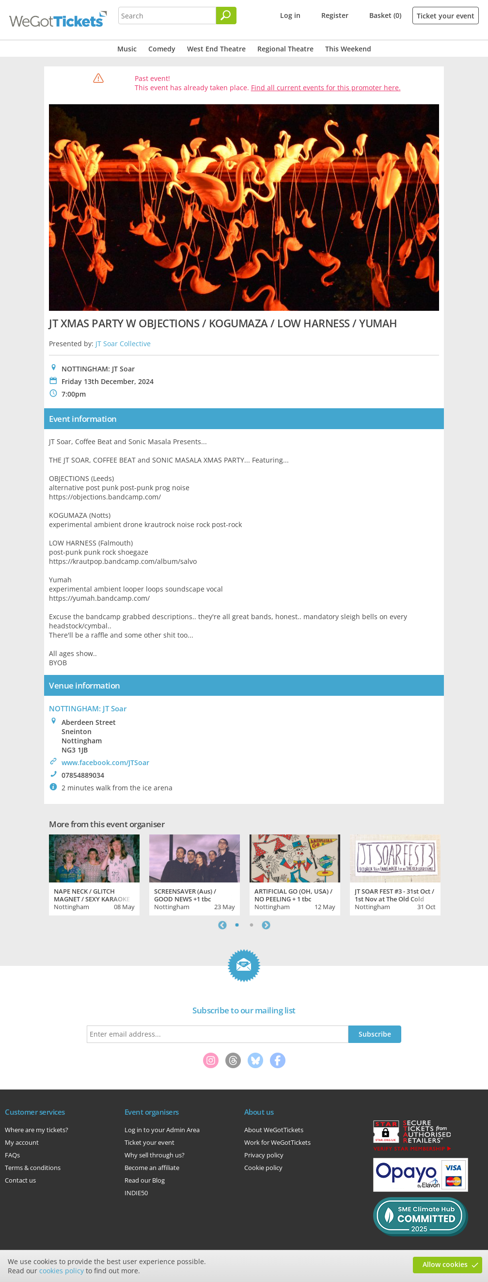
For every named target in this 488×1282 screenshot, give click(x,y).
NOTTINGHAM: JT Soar (87, 708)
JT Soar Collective (123, 343)
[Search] (226, 15)
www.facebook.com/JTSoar (105, 762)
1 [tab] (237, 925)
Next (266, 925)
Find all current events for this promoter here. (326, 87)
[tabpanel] (94, 873)
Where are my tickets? (36, 1129)
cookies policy (61, 1270)
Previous (222, 925)
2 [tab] (251, 925)
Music (127, 48)
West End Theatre (216, 48)
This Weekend (348, 48)
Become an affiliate (152, 1167)
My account (22, 1142)
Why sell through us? (155, 1155)
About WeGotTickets (273, 1129)
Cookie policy (263, 1167)
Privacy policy (263, 1155)
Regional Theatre (285, 48)
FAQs (12, 1155)
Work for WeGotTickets (277, 1142)
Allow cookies (445, 1264)
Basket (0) (385, 15)
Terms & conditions (33, 1167)
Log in (290, 15)
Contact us (20, 1180)
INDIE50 (136, 1192)
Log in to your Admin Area (162, 1129)
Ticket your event (445, 15)
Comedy (161, 48)
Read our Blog (145, 1180)
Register (334, 15)
